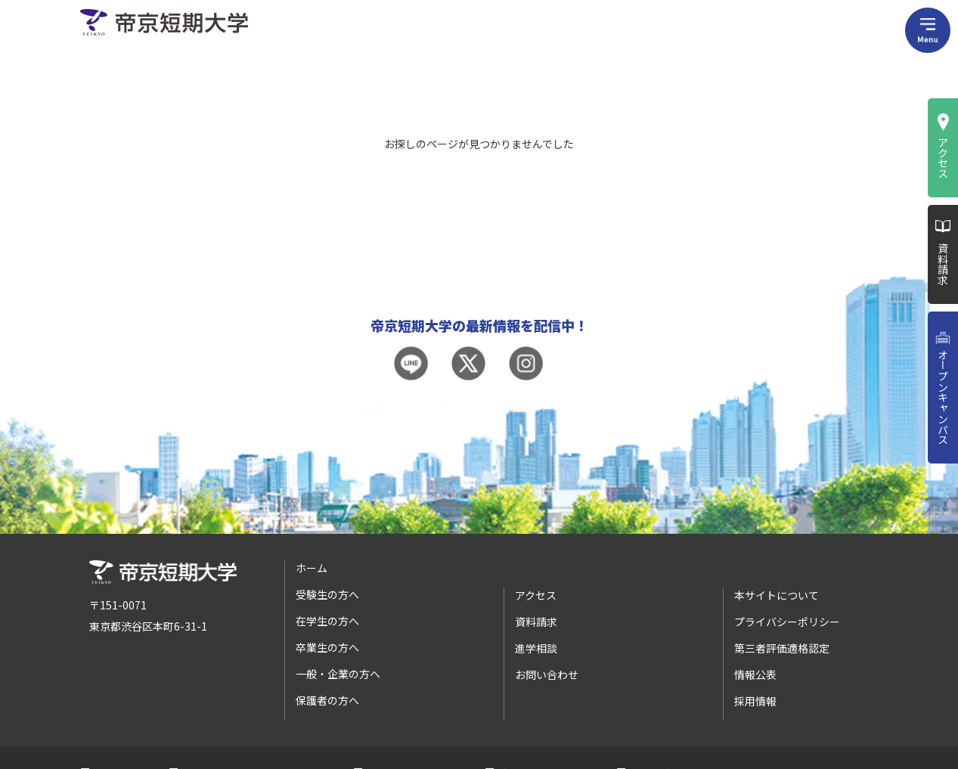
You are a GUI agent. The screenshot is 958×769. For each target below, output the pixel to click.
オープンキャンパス (942, 397)
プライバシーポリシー (787, 621)
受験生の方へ (327, 594)
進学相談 (536, 648)
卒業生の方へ (327, 647)
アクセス (942, 157)
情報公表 (755, 674)
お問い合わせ (546, 674)
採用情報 (755, 701)
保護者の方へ (327, 700)
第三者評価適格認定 (781, 648)
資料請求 (942, 264)
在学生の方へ (327, 620)
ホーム (311, 567)
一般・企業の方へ (338, 673)
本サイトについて (776, 595)
